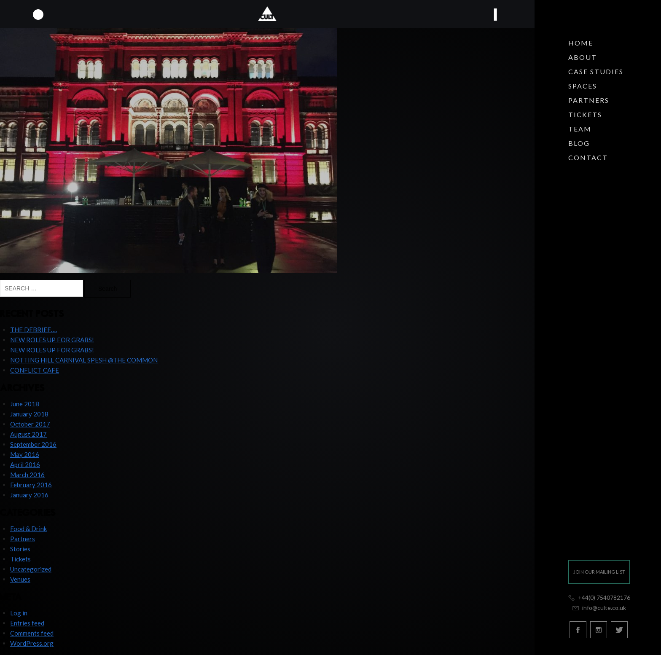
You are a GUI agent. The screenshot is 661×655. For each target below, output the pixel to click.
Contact (588, 157)
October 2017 (30, 424)
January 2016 (29, 495)
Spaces (582, 86)
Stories (20, 549)
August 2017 (28, 434)
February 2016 (31, 485)
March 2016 (27, 474)
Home (580, 43)
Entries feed (27, 623)
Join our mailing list (599, 571)
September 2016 (33, 444)
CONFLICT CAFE (34, 370)
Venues (20, 579)
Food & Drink (28, 528)
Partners (588, 100)
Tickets (585, 114)
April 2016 (25, 464)
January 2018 (29, 414)
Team (579, 129)
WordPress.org (32, 643)
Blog (579, 143)
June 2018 (24, 404)
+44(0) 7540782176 (599, 597)
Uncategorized (30, 569)
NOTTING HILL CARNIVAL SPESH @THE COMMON (84, 360)
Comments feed (32, 633)
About (582, 57)
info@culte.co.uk (599, 607)
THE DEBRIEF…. (33, 329)
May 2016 (24, 454)
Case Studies (595, 71)
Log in (18, 613)
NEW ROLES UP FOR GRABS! (52, 340)
